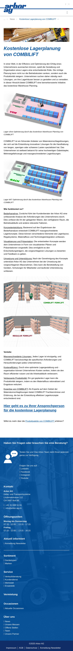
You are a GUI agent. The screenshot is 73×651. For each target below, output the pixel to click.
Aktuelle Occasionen (14, 608)
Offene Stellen (11, 628)
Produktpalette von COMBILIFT (40, 421)
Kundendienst (11, 579)
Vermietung (11, 594)
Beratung (60, 443)
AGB (21, 648)
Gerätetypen (10, 560)
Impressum (11, 648)
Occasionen (11, 603)
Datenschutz (31, 648)
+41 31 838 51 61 (14, 505)
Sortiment (10, 555)
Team (7, 631)
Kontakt (8, 486)
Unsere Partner (11, 634)
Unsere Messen (11, 624)
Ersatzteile (9, 586)
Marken (8, 563)
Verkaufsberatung (12, 576)
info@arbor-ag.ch (14, 508)
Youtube (23, 478)
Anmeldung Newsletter (15, 543)
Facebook (25, 472)
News (12, 19)
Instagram (25, 475)
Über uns (9, 616)
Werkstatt (9, 583)
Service (8, 571)
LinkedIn (25, 469)
